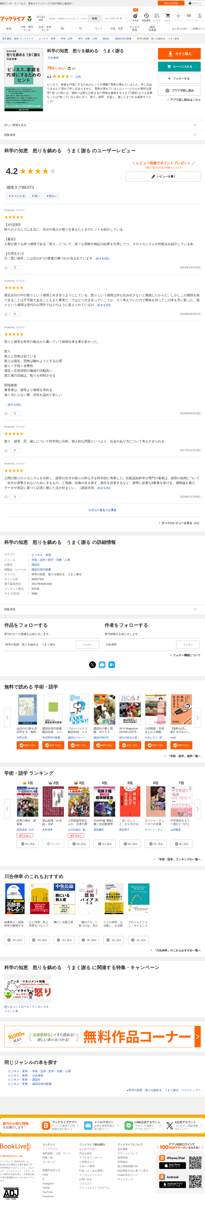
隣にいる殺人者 (63, 922)
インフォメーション (90, 1175)
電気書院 (99, 829)
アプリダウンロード (90, 1157)
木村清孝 (47, 829)
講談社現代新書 (41, 569)
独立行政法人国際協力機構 (134, 737)
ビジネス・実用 (41, 555)
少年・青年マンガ (26, 28)
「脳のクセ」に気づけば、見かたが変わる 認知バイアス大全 (89, 927)
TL (80, 28)
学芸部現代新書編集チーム (57, 737)
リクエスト (85, 1183)
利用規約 (122, 1161)
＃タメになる (16, 196)
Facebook (48, 1196)
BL (62, 28)
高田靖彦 (22, 829)
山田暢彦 (175, 829)
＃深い (35, 196)
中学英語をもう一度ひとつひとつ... (180, 824)
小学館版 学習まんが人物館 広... (154, 732)
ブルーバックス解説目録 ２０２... (77, 732)
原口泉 (163, 737)
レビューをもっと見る (102, 510)
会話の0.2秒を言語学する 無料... (27, 730)
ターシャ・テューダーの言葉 (154, 822)
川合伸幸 (53, 57)
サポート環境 (87, 1166)
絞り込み (41, 18)
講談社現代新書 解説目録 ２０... (53, 730)
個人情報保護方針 (127, 1166)
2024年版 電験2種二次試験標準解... (103, 824)
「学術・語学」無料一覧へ (184, 756)
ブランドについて (127, 1153)
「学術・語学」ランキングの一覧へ (178, 859)
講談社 (36, 564)
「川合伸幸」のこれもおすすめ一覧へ (177, 950)
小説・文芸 (116, 28)
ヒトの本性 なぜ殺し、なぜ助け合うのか (113, 926)
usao (173, 737)
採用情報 (122, 1157)
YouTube (47, 1192)
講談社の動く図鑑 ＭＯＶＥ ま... (103, 732)
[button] (28, 745)
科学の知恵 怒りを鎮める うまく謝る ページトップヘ (163, 1090)
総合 (9, 28)
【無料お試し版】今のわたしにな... (180, 732)
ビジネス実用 (134, 28)
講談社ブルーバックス (81, 737)
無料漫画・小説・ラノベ (56, 1153)
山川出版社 (35, 829)
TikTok (46, 1187)
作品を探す (85, 1153)
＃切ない (51, 196)
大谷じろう (151, 737)
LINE (45, 1174)
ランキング (48, 1161)
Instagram (48, 1183)
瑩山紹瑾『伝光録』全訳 (52, 822)
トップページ (50, 1149)
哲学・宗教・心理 (59, 559)
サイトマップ (125, 1179)
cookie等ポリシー (127, 1175)
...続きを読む (102, 258)
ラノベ (98, 28)
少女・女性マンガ (44, 28)
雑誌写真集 (152, 28)
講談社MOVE (101, 737)
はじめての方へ (180, 28)
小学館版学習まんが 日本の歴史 (77, 824)
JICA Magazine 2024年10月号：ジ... (129, 732)
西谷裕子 (124, 829)
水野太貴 (22, 737)
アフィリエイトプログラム (94, 1187)
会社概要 (122, 1149)
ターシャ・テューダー (157, 829)
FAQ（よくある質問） (92, 1170)
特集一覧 (47, 1157)
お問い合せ (85, 1179)
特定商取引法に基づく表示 (132, 1170)
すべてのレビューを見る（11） (181, 523)
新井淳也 (88, 829)
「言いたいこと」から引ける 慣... (130, 824)
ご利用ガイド (198, 28)
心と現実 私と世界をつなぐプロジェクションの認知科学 (38, 927)
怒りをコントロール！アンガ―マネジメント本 (26, 1009)
